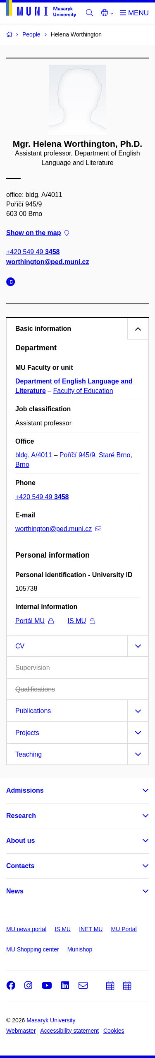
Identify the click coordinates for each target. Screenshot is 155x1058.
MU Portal (123, 929)
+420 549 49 (33, 252)
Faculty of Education (83, 390)
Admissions (25, 790)
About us (20, 840)
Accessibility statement (69, 1030)
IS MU (81, 620)
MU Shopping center (32, 949)
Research (21, 815)
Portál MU (34, 620)
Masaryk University (50, 1020)
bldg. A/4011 (33, 455)
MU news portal (26, 929)
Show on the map (37, 233)
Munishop (80, 949)
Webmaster (21, 1030)
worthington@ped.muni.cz (47, 261)
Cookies (113, 1030)
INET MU (91, 929)
